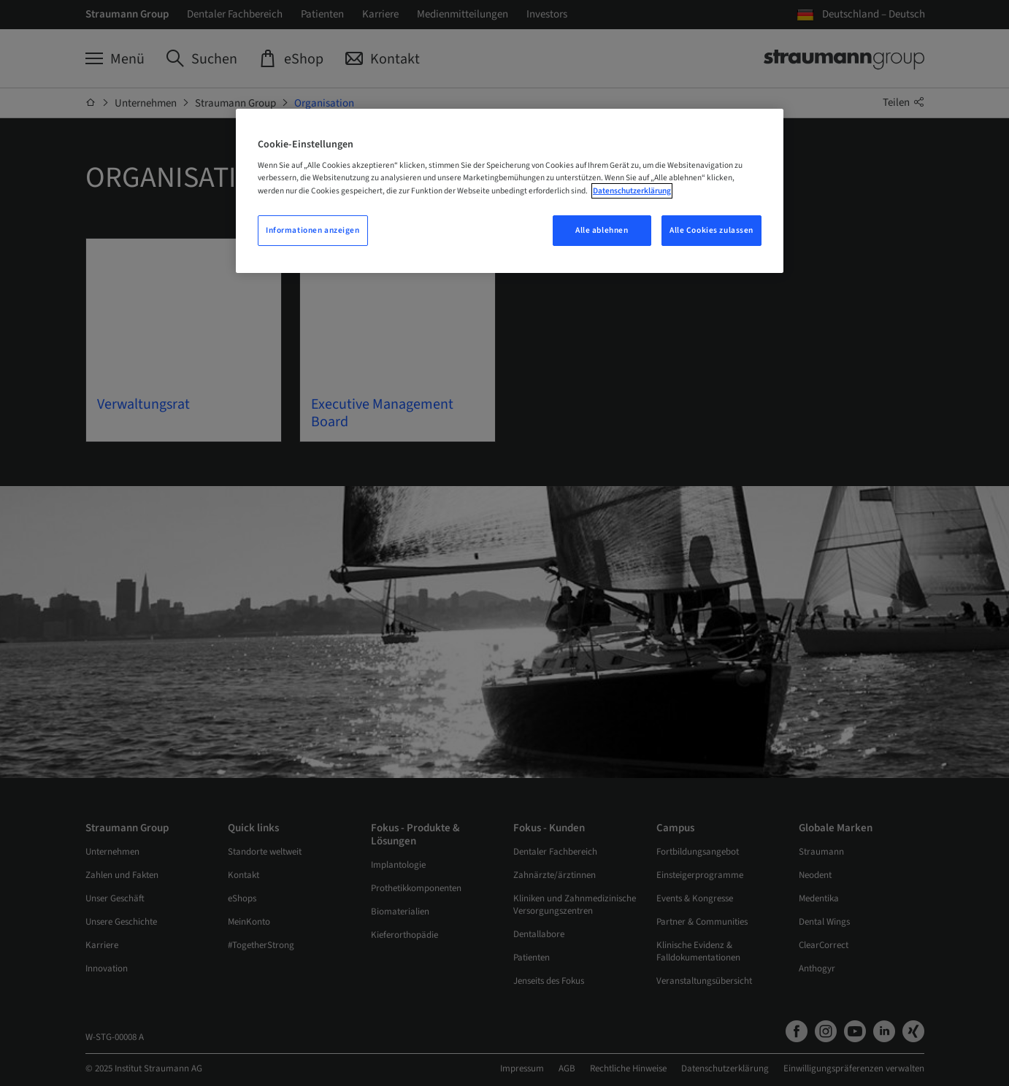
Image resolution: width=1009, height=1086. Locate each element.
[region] (509, 191)
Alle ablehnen (601, 230)
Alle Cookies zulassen (711, 230)
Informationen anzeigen (313, 230)
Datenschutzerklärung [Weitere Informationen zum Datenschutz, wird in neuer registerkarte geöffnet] (632, 191)
